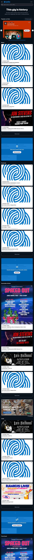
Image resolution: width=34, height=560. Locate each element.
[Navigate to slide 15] (20, 40)
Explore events (4, 483)
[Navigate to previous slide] (1, 30)
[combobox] (17, 5)
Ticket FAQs (4, 487)
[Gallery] (17, 30)
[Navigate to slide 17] (22, 40)
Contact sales (9, 500)
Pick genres (17, 297)
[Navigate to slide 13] (19, 40)
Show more (6, 57)
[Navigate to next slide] (33, 30)
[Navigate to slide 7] (14, 40)
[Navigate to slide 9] (15, 40)
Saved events (4, 484)
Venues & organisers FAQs (6, 506)
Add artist (17, 125)
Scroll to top (17, 459)
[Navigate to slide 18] (23, 40)
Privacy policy (23, 542)
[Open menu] (2, 2)
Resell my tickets (4, 490)
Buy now (27, 30)
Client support (4, 508)
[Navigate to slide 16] (21, 40)
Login (3, 500)
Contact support (5, 480)
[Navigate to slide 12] (18, 40)
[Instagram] (2, 538)
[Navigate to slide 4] (11, 40)
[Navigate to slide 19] (24, 40)
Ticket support (4, 489)
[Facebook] (10, 538)
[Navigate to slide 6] (13, 40)
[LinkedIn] (7, 538)
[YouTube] (5, 538)
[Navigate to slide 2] (9, 40)
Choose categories (17, 217)
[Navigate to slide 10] (16, 40)
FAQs (2, 519)
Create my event (4, 504)
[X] (12, 538)
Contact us (3, 521)
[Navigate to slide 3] (10, 40)
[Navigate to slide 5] (12, 40)
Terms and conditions (29, 542)
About (2, 518)
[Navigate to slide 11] (17, 40)
